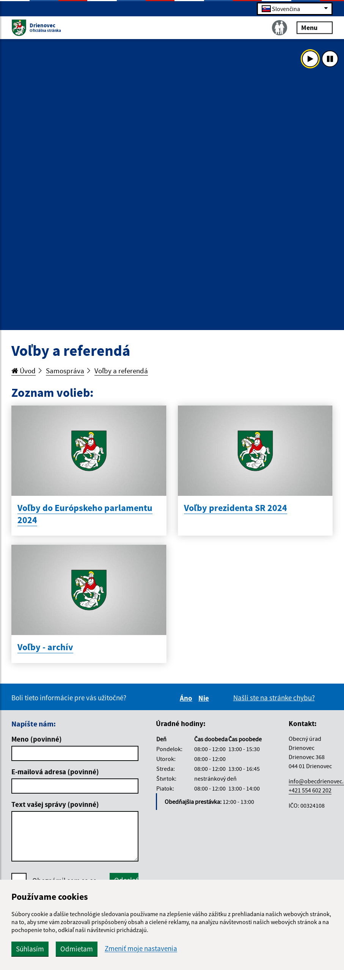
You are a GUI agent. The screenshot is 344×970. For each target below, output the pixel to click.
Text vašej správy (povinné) (55, 804)
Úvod (23, 370)
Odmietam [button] (76, 948)
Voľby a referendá (121, 370)
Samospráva (65, 370)
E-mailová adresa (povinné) (55, 771)
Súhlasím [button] (30, 948)
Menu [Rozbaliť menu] (314, 27)
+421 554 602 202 (310, 790)
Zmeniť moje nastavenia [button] (141, 948)
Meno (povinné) (36, 739)
